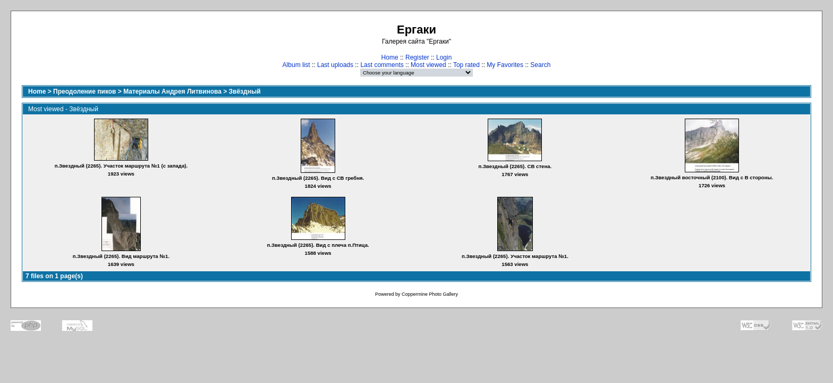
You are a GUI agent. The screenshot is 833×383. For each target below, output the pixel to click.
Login (444, 57)
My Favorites (505, 65)
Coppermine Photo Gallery (430, 294)
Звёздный (245, 91)
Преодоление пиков (84, 91)
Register (417, 57)
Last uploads (335, 65)
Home (389, 57)
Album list (296, 65)
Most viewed (428, 65)
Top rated (466, 65)
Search (540, 65)
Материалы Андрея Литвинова (172, 91)
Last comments (381, 65)
